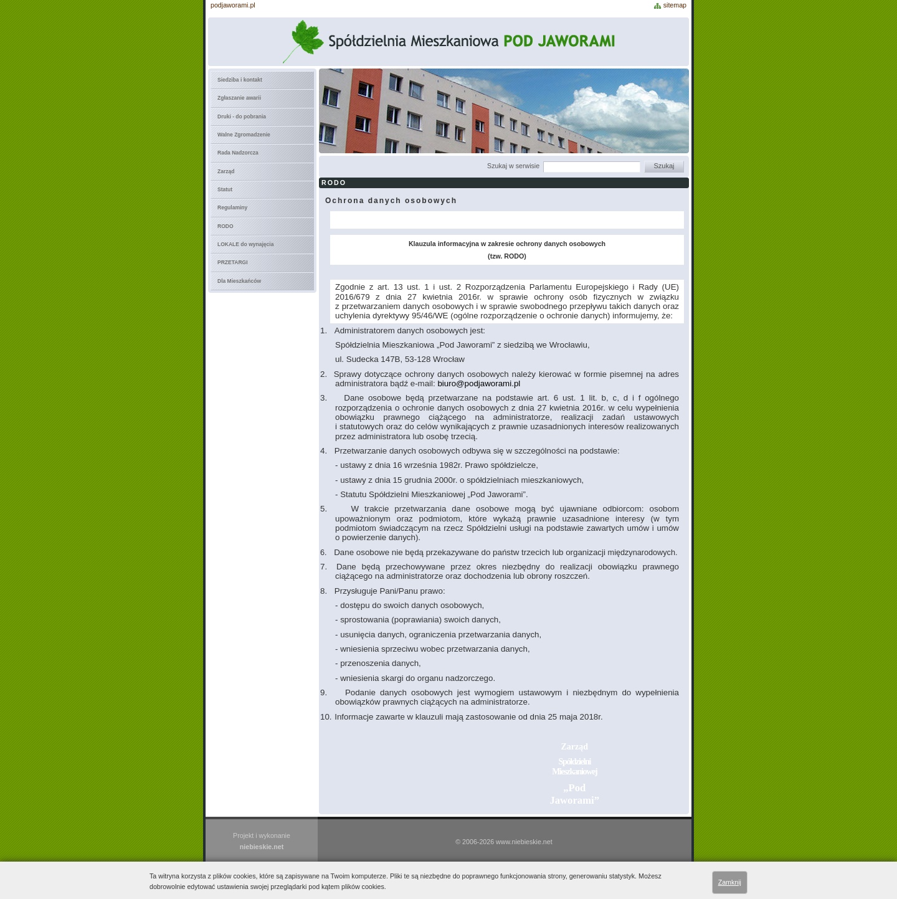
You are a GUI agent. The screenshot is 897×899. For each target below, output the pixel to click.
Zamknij (729, 882)
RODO (225, 226)
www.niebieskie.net (524, 841)
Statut (224, 189)
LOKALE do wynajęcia (245, 244)
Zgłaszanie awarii (239, 98)
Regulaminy (232, 207)
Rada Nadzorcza (238, 153)
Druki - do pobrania (241, 116)
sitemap (674, 5)
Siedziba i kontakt (239, 80)
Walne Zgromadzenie (243, 134)
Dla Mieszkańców (239, 281)
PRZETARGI (232, 262)
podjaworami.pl (233, 5)
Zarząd (225, 171)
